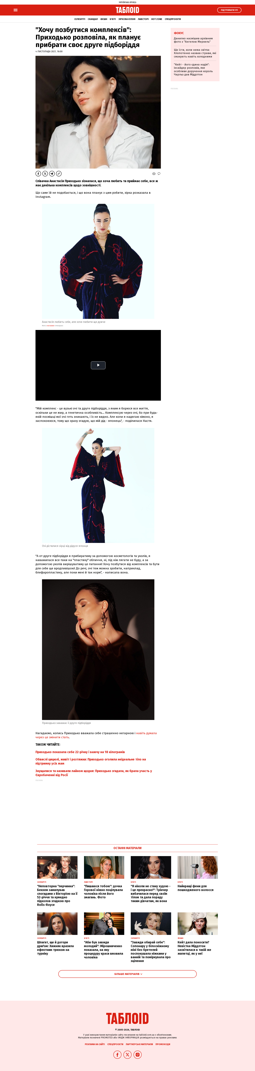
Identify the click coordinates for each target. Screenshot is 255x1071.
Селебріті (79, 19)
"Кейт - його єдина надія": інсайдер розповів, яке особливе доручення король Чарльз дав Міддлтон (193, 69)
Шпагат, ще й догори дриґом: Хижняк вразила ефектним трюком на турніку (55, 947)
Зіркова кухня (126, 19)
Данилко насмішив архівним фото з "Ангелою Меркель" (193, 40)
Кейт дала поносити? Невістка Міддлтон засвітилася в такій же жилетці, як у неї (194, 947)
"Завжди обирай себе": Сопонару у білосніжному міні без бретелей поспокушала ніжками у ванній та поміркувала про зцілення (151, 951)
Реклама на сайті (95, 1044)
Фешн (103, 19)
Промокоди (163, 1044)
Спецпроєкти (173, 19)
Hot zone (156, 19)
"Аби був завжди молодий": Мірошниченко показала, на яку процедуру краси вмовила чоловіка (103, 949)
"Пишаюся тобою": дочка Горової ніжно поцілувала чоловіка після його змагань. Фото (103, 891)
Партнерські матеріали (139, 1044)
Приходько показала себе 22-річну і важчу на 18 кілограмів (80, 752)
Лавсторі (143, 19)
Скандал (93, 19)
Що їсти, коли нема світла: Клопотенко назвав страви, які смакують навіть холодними (195, 53)
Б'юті (113, 19)
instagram (50, 326)
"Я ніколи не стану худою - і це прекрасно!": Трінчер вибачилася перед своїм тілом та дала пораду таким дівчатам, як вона (150, 893)
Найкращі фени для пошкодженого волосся (195, 888)
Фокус (179, 33)
